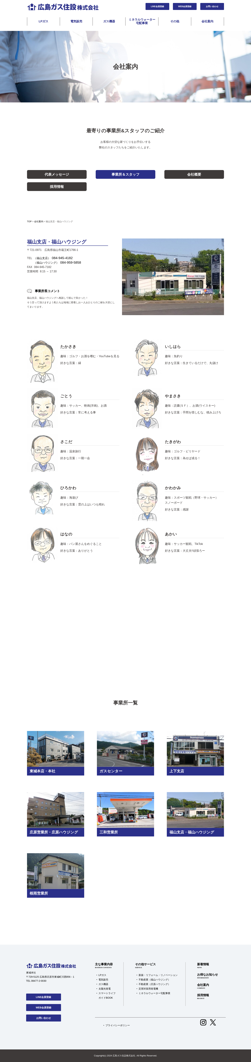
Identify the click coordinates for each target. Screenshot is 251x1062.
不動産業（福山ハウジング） (154, 979)
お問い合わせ (212, 6)
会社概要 (194, 174)
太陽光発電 (104, 988)
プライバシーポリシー (117, 1025)
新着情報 (207, 966)
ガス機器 (109, 21)
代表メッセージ (57, 174)
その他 (174, 21)
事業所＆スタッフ (125, 174)
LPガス (43, 21)
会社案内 (207, 21)
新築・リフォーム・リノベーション (158, 975)
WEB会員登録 (184, 6)
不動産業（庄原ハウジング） (154, 984)
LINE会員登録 (157, 6)
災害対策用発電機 (148, 988)
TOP (29, 221)
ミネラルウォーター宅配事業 (142, 21)
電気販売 (76, 21)
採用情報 (57, 187)
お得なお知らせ (207, 976)
